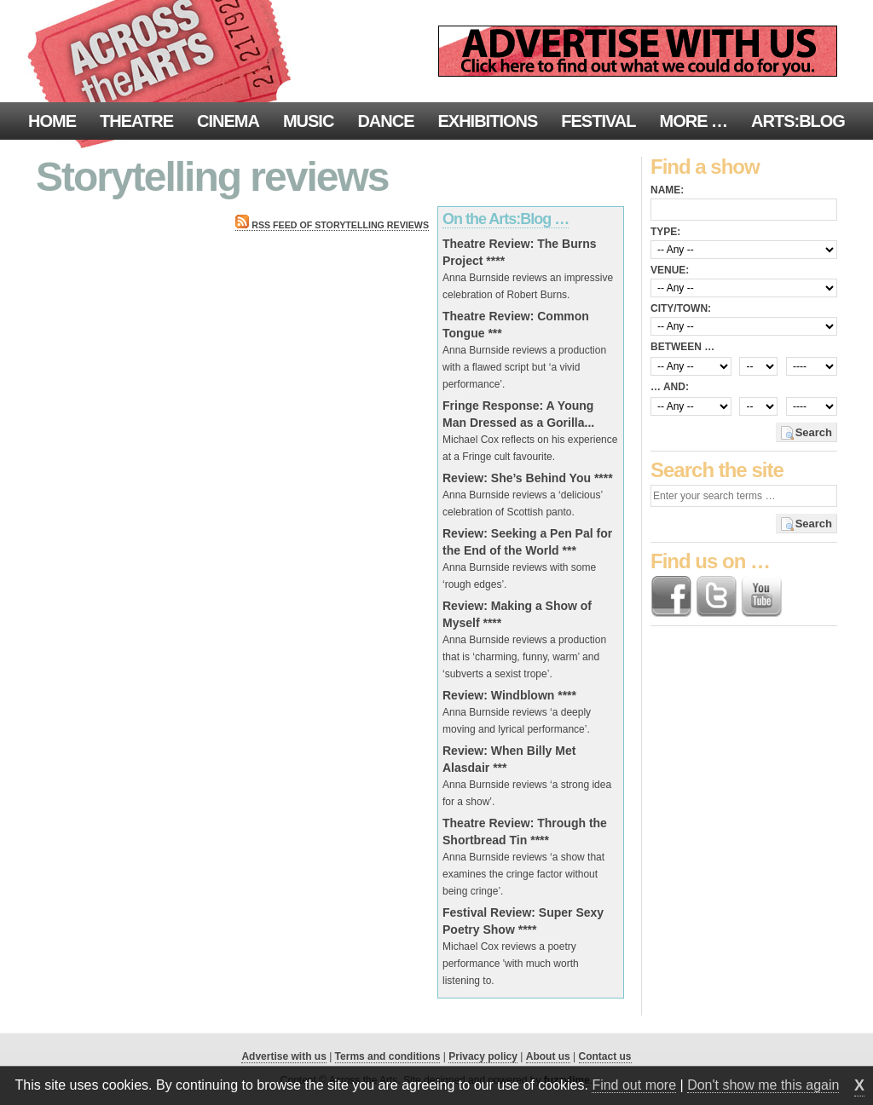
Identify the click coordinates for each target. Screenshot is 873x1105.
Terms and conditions (388, 1056)
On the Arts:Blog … (505, 218)
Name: (667, 190)
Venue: (669, 270)
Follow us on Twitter (716, 596)
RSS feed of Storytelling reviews (332, 225)
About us (548, 1056)
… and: (669, 387)
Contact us (605, 1056)
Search (813, 432)
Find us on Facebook (670, 596)
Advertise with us (283, 1056)
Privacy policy (482, 1056)
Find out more (634, 1085)
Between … (682, 347)
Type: (665, 232)
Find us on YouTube (761, 596)
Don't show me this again (763, 1085)
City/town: (680, 308)
